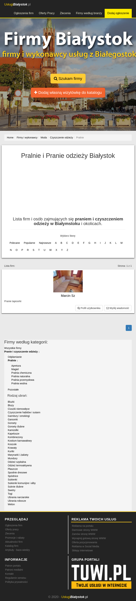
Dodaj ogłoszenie (118, 13)
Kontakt (9, 573)
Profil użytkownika (89, 308)
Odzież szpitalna (17, 461)
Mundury (12, 458)
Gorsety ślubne (16, 426)
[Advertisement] (68, 190)
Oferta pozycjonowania (84, 542)
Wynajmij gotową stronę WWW (89, 538)
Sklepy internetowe (82, 550)
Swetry (11, 490)
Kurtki (11, 451)
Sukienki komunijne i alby (22, 483)
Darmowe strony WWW (85, 530)
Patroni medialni (14, 569)
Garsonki (13, 419)
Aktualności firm (14, 541)
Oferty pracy (12, 529)
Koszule (12, 444)
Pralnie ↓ (13, 360)
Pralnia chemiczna (21, 372)
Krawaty (12, 447)
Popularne (29, 242)
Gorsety (12, 423)
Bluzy (11, 405)
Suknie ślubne (15, 486)
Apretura (16, 365)
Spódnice (13, 476)
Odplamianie (15, 356)
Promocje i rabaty (14, 537)
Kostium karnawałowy (20, 440)
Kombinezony (15, 437)
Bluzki (11, 401)
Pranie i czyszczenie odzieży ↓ (22, 351)
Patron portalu (13, 565)
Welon (11, 504)
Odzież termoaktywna (20, 465)
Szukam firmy (68, 78)
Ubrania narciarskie (18, 497)
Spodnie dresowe (17, 472)
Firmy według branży (89, 13)
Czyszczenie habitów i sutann (24, 412)
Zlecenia (65, 13)
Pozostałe (13, 389)
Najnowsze (45, 242)
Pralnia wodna (19, 383)
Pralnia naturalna (20, 376)
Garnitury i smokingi (19, 416)
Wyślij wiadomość (117, 308)
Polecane (15, 242)
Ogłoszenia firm (23, 13)
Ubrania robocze (17, 500)
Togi (10, 493)
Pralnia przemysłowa (22, 379)
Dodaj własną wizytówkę (68, 92)
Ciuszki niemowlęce (19, 408)
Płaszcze (13, 469)
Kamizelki (13, 430)
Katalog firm (11, 545)
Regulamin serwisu (15, 577)
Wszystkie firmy (12, 348)
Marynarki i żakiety (18, 454)
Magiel (15, 369)
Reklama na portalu (82, 525)
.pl (17, 4)
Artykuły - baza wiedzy (17, 550)
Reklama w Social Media (85, 546)
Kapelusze (13, 433)
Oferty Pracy (47, 13)
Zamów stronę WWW (83, 534)
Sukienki (12, 479)
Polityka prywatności (16, 581)
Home (10, 137)
